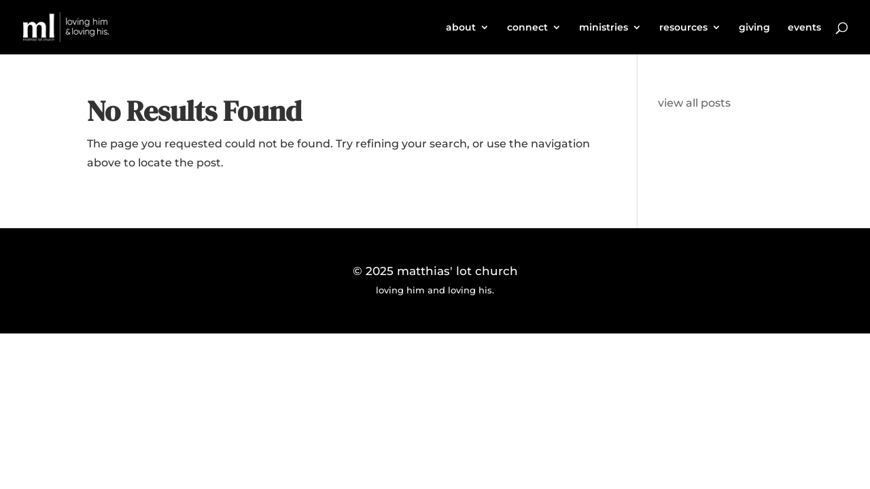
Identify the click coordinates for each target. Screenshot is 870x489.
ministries (603, 27)
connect (527, 27)
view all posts (694, 102)
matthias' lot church (457, 271)
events (804, 27)
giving (754, 27)
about (461, 27)
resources (683, 27)
